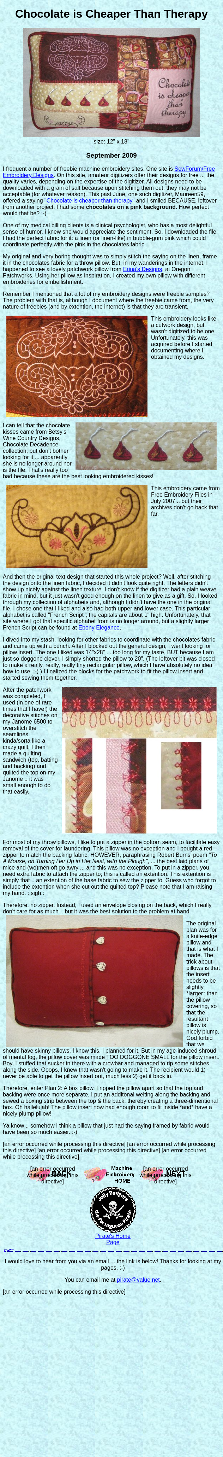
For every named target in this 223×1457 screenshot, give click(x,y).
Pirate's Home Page (113, 1239)
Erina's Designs (142, 269)
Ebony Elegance (99, 628)
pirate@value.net (138, 1280)
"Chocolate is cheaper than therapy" (89, 201)
